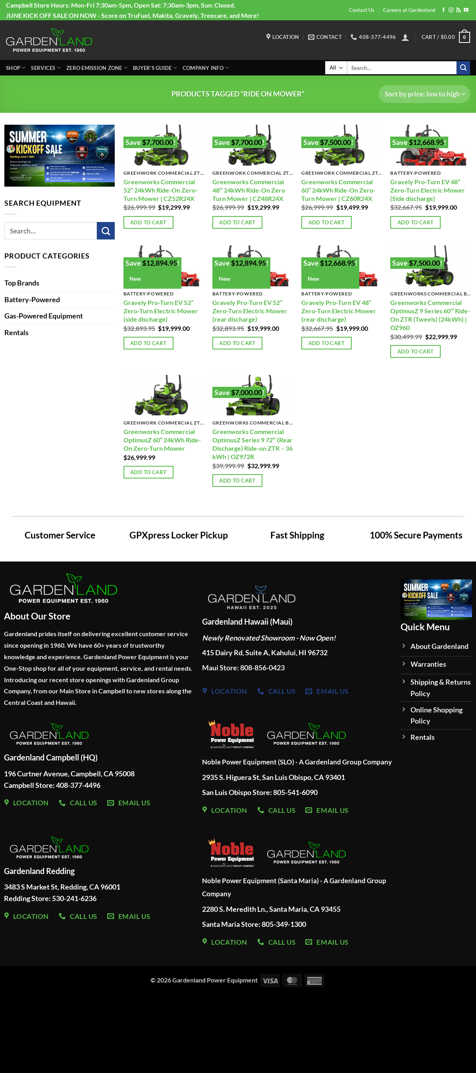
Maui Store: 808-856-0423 (243, 667)
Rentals (16, 332)
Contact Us (361, 10)
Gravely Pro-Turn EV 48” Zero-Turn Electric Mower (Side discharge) (427, 190)
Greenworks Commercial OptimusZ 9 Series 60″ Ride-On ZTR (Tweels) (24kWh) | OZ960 (430, 315)
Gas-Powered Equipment (43, 315)
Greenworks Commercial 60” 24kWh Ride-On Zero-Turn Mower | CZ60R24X (338, 190)
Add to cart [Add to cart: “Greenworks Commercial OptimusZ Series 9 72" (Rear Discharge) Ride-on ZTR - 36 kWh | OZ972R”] (237, 480)
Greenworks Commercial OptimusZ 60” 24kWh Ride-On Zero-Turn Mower (162, 440)
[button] (405, 37)
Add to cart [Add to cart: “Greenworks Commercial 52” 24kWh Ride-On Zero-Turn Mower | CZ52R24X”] (148, 222)
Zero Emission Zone (96, 67)
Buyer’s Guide (155, 67)
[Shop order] (424, 94)
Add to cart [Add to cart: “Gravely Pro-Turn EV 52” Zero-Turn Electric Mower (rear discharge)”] (237, 343)
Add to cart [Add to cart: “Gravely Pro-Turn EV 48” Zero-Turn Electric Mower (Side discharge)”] (415, 222)
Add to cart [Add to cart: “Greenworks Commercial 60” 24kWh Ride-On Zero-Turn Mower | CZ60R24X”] (326, 222)
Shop (15, 67)
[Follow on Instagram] (451, 10)
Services (46, 67)
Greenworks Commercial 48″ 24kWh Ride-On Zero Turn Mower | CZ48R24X (248, 190)
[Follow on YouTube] (466, 10)
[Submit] (463, 68)
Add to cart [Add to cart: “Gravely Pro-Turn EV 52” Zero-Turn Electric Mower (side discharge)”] (148, 343)
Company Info (206, 67)
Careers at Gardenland (409, 10)
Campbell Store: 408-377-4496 (52, 785)
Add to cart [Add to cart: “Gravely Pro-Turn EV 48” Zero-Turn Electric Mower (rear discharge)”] (326, 343)
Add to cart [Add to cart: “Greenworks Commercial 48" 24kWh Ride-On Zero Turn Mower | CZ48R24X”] (237, 222)
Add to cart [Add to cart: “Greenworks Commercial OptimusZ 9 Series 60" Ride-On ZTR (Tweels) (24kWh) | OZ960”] (415, 351)
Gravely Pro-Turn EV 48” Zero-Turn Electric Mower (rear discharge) (338, 311)
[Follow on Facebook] (443, 10)
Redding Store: (28, 898)
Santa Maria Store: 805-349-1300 (254, 924)
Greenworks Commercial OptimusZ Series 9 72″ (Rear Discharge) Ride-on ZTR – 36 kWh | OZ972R (252, 444)
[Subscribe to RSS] (458, 10)
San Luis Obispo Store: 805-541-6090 (260, 792)
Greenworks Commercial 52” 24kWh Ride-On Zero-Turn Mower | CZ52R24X (160, 190)
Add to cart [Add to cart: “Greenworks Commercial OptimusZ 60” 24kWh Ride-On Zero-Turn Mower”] (148, 472)
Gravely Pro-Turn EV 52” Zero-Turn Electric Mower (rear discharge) (249, 311)
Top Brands (21, 282)
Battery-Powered (32, 299)
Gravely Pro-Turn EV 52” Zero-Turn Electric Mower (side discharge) (160, 311)
